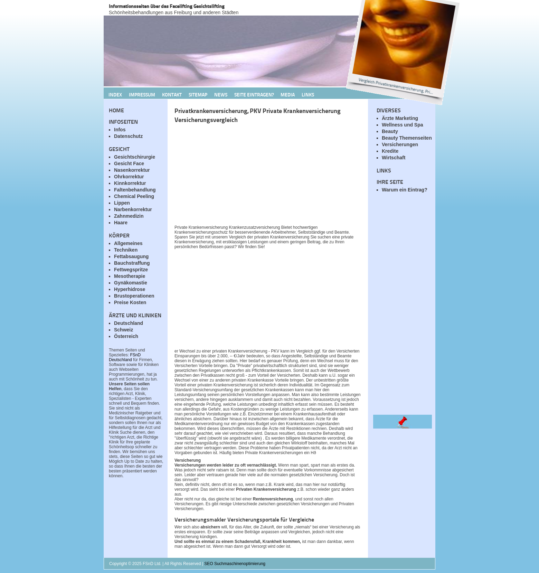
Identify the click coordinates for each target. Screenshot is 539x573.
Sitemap (198, 94)
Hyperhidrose (129, 289)
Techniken (126, 250)
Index (115, 94)
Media (288, 94)
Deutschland (128, 323)
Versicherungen (400, 144)
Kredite (390, 151)
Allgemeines (128, 243)
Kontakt (172, 94)
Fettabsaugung (131, 256)
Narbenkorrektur (133, 209)
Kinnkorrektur (130, 183)
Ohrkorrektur (129, 176)
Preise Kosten (130, 302)
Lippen (122, 203)
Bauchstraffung (132, 263)
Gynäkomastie (130, 282)
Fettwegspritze (131, 269)
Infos (119, 129)
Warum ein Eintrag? (404, 189)
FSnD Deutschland (125, 357)
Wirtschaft (393, 157)
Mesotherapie (129, 276)
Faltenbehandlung (135, 189)
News (220, 94)
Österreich (126, 336)
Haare (120, 222)
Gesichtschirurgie (134, 157)
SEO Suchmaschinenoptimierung (234, 563)
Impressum (142, 94)
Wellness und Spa (402, 125)
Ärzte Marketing (400, 118)
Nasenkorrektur (132, 170)
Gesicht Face (129, 163)
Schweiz (123, 329)
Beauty (390, 131)
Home (116, 110)
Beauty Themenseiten (407, 138)
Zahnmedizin (129, 216)
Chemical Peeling (134, 196)
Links (308, 94)
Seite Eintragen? (254, 94)
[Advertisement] (255, 176)
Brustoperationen (134, 296)
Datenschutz (128, 136)
